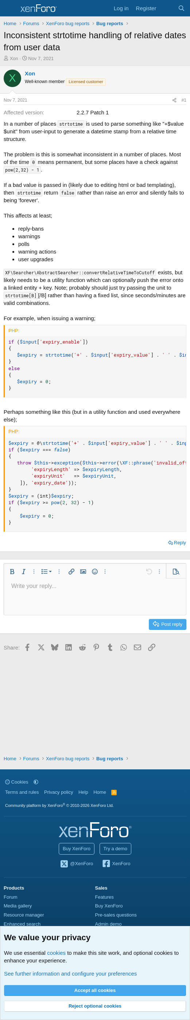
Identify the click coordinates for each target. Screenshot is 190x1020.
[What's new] (167, 8)
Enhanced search (22, 924)
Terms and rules (22, 792)
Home (99, 792)
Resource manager (24, 915)
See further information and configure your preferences (70, 973)
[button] (12, 571)
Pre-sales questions (116, 915)
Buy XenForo (76, 848)
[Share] (174, 100)
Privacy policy (58, 792)
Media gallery (18, 906)
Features (104, 897)
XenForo (116, 864)
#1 (184, 100)
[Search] (181, 8)
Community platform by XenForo (59, 805)
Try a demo (115, 848)
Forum (11, 897)
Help (83, 792)
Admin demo (108, 924)
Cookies (16, 782)
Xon (14, 58)
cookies (56, 953)
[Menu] (10, 8)
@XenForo (76, 864)
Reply (180, 542)
